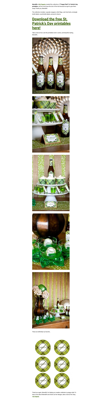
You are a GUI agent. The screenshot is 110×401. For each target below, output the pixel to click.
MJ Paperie (42, 4)
